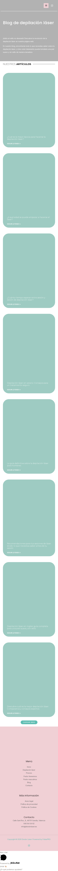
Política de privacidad (29, 804)
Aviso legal (29, 801)
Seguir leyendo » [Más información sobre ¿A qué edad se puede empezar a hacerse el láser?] (14, 224)
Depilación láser (29, 770)
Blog (29, 782)
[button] (29, 722)
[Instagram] (52, 5)
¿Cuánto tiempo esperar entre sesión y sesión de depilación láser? (26, 299)
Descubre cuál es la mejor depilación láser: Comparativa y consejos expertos (28, 707)
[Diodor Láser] (7, 5)
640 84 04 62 (29, 824)
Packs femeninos (30, 776)
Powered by (10, 863)
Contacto (29, 785)
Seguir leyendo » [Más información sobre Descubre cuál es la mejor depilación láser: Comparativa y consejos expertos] (14, 713)
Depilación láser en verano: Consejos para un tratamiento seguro (27, 384)
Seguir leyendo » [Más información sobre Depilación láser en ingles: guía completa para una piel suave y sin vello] (14, 633)
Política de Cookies (29, 807)
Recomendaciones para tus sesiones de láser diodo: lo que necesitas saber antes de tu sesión (29, 545)
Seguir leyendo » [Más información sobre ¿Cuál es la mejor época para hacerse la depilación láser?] (14, 143)
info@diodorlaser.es (29, 827)
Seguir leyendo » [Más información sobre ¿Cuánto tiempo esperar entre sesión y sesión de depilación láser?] (14, 304)
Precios (29, 773)
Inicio (29, 767)
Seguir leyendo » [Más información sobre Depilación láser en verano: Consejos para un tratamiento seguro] (14, 390)
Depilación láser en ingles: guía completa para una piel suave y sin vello (27, 627)
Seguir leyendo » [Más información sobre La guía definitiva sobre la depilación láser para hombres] (14, 470)
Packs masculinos (30, 779)
